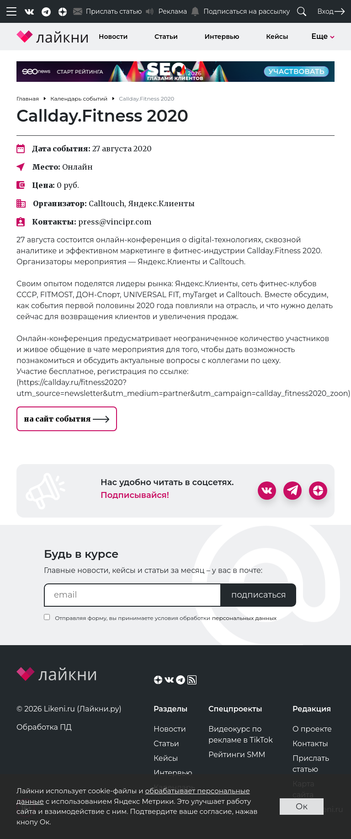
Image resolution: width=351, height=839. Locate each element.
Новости (113, 36)
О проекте (312, 729)
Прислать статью (310, 764)
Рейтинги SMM (237, 754)
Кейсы (277, 36)
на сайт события (67, 418)
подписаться (258, 595)
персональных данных (244, 618)
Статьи (166, 36)
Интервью (222, 36)
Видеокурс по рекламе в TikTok (240, 734)
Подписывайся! (135, 495)
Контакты (310, 743)
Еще (323, 36)
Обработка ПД (44, 727)
